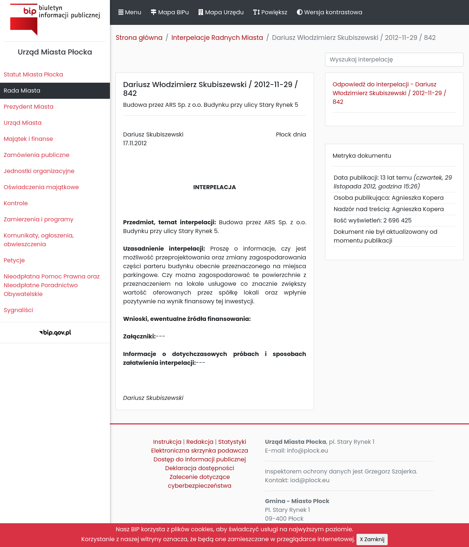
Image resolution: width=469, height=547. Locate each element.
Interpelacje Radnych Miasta (217, 37)
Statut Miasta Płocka (33, 74)
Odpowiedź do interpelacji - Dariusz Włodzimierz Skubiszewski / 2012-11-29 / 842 (389, 93)
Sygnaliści (18, 310)
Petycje (14, 260)
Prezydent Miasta (28, 106)
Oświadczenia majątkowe (41, 187)
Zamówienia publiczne (36, 155)
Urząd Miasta (22, 123)
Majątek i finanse (28, 139)
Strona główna (139, 37)
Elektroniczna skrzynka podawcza (199, 450)
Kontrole (16, 203)
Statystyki (232, 442)
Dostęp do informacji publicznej (200, 459)
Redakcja (200, 442)
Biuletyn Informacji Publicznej (55, 19)
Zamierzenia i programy (39, 219)
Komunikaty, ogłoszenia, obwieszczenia (39, 239)
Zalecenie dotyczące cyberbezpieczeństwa (199, 481)
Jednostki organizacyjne (39, 171)
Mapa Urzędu (221, 12)
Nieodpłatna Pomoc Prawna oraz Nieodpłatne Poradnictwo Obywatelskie (52, 285)
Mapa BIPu (170, 12)
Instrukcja (167, 442)
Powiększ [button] (270, 12)
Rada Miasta (22, 90)
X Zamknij (372, 539)
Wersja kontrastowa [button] (329, 12)
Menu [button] (129, 12)
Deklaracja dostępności (199, 468)
